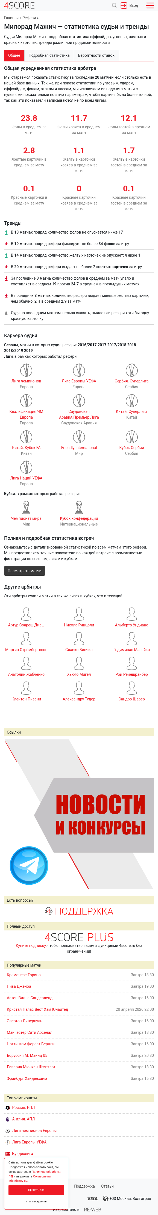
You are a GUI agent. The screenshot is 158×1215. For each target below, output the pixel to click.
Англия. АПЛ (20, 1119)
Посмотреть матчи (25, 571)
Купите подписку (31, 945)
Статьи (107, 1186)
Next (146, 814)
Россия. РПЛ (20, 1107)
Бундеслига (19, 1153)
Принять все (36, 1189)
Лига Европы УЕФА (25, 1142)
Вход (129, 5)
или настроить (36, 1201)
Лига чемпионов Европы (31, 1130)
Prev (11, 814)
